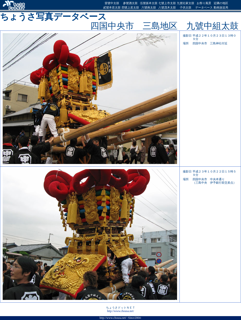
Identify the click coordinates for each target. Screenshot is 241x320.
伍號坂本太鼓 (148, 3)
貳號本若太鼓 (112, 7)
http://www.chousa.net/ (120, 311)
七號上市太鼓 (167, 3)
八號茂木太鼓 (167, 7)
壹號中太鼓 (112, 3)
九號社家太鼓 (185, 3)
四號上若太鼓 (130, 7)
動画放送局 (221, 7)
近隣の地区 (221, 3)
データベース (204, 7)
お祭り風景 (204, 3)
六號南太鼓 (148, 7)
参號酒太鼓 (130, 3)
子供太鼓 (185, 7)
